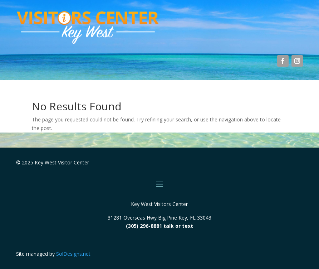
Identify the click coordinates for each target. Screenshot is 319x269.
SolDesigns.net (73, 253)
